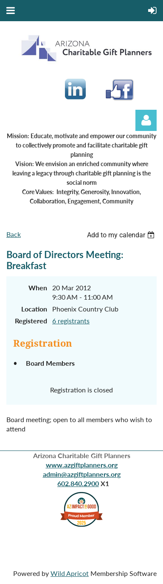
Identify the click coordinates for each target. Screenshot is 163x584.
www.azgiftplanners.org (82, 465)
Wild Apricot (70, 573)
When (37, 288)
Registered (31, 321)
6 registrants (71, 321)
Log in (146, 120)
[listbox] (122, 235)
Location (34, 309)
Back (13, 234)
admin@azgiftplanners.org (82, 474)
